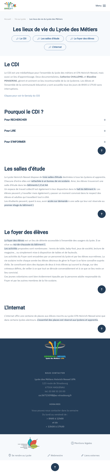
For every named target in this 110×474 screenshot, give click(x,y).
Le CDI (21, 38)
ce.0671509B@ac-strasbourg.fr (55, 395)
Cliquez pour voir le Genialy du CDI (22, 95)
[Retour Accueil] (10, 5)
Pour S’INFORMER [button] (55, 142)
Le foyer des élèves (82, 38)
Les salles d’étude (48, 38)
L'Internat (55, 47)
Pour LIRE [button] (55, 131)
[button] (101, 5)
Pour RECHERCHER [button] (55, 120)
